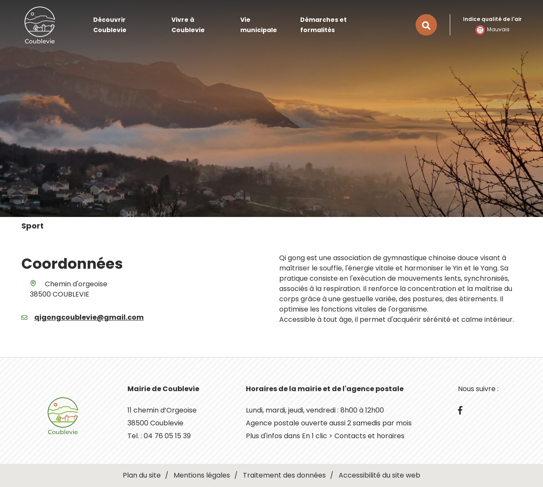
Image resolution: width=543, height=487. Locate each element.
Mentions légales (202, 475)
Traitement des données (284, 475)
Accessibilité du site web (379, 475)
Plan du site (142, 475)
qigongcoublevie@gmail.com (89, 317)
